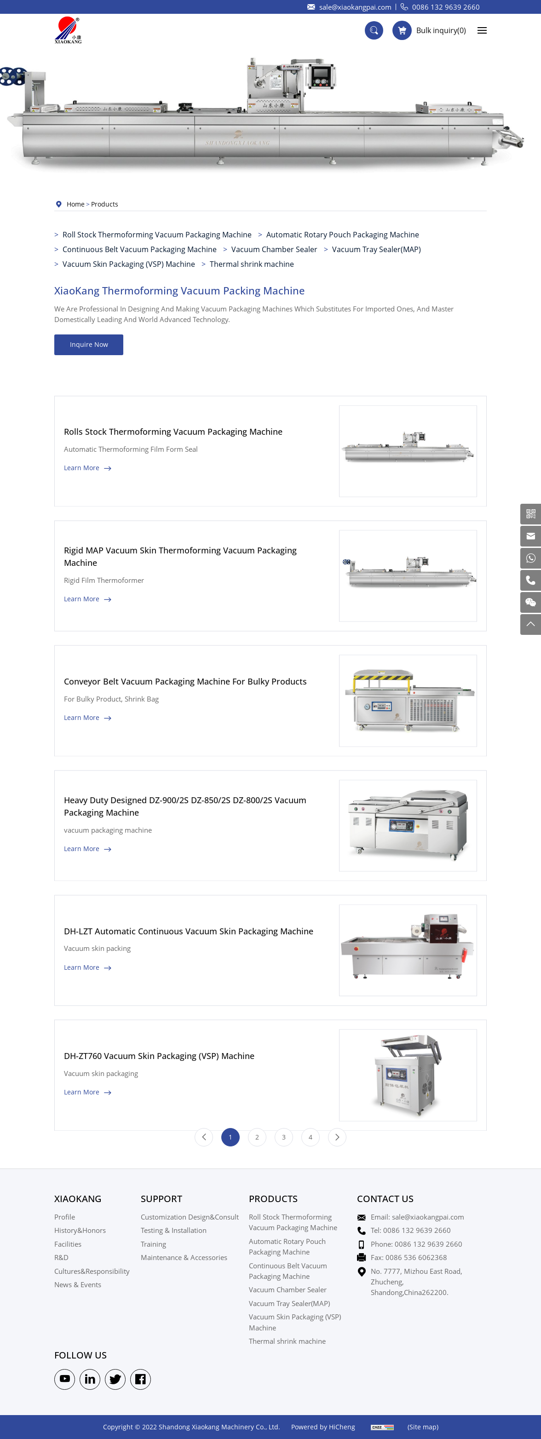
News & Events (77, 1284)
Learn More (81, 508)
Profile (64, 1216)
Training (153, 1244)
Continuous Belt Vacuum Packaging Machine (140, 249)
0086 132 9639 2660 (446, 7)
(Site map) (423, 1426)
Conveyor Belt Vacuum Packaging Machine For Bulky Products (185, 722)
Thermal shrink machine (252, 264)
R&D (61, 1257)
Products (104, 204)
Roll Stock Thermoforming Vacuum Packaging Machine (157, 234)
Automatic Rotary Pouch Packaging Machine (342, 234)
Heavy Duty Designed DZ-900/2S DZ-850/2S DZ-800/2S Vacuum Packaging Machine (185, 847)
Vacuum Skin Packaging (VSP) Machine (129, 264)
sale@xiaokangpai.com (355, 7)
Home (76, 204)
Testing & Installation (174, 1230)
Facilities (67, 1244)
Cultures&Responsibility (92, 1271)
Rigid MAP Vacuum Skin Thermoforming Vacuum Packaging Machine (180, 597)
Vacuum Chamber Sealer (274, 249)
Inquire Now (89, 344)
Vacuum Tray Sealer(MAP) (376, 249)
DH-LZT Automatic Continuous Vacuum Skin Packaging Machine (188, 972)
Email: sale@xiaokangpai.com (417, 1216)
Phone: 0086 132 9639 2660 (416, 1244)
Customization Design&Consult (190, 1216)
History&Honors (80, 1230)
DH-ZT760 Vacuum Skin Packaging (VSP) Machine (159, 1096)
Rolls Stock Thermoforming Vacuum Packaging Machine (173, 472)
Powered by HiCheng (323, 1426)
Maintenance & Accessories (184, 1257)
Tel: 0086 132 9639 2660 (411, 1230)
